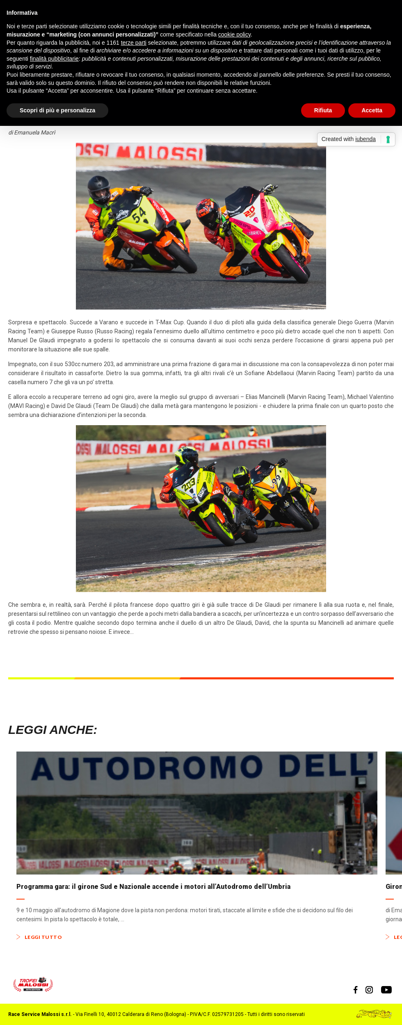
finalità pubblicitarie (54, 58)
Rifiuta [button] (323, 110)
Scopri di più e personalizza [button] (57, 110)
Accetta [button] (371, 110)
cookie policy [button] (234, 34)
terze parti (133, 42)
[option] (196, 846)
